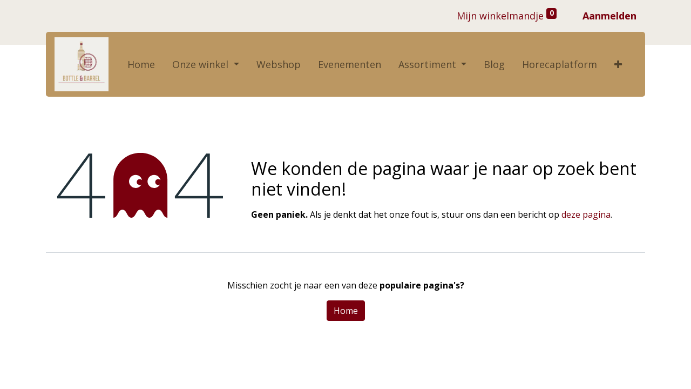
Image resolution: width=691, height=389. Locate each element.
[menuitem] (141, 64)
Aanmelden (609, 15)
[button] (618, 64)
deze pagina (586, 214)
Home (346, 311)
